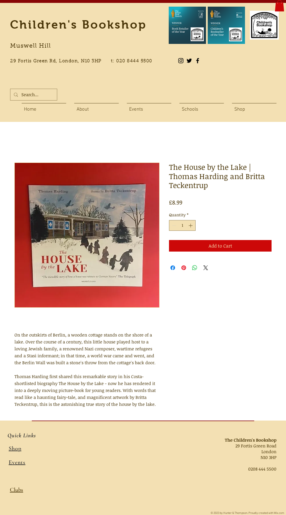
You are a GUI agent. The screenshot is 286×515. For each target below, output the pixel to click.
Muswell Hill (30, 46)
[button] (279, 5)
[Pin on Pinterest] (183, 267)
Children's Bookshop (78, 24)
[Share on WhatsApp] (194, 267)
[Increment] (191, 225)
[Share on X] (205, 267)
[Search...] (33, 94)
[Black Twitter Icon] (189, 60)
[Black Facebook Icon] (197, 60)
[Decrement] (173, 225)
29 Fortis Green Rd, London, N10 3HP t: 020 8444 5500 (84, 61)
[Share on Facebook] (172, 267)
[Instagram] (180, 60)
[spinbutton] (182, 225)
